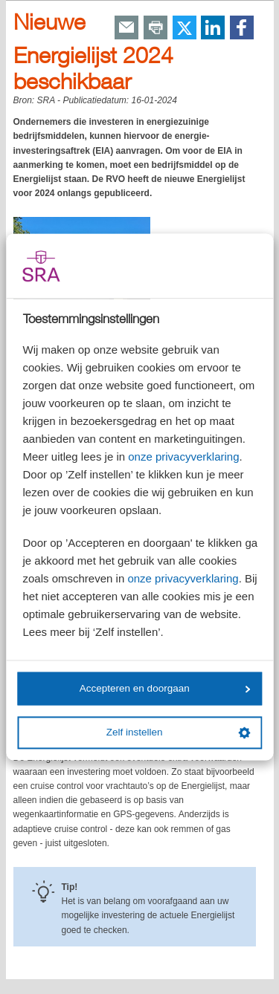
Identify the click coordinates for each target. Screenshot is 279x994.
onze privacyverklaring (183, 457)
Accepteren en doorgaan (165, 688)
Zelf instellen (178, 732)
